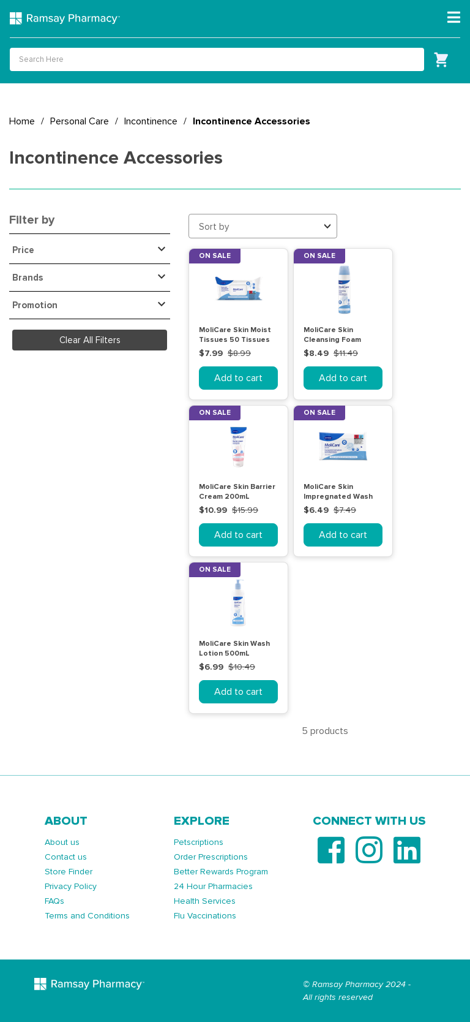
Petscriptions (198, 842)
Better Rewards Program (221, 871)
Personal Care (79, 121)
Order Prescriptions (211, 857)
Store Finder (68, 871)
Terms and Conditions (87, 915)
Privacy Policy (71, 886)
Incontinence (150, 121)
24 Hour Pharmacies (213, 886)
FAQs (54, 901)
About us (62, 842)
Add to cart (238, 378)
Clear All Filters (90, 340)
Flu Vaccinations (205, 915)
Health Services (205, 901)
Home (22, 121)
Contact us (66, 857)
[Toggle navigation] (453, 18)
